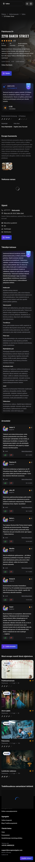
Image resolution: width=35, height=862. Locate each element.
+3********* (7, 210)
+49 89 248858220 (7, 845)
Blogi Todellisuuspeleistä (9, 823)
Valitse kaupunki (6, 820)
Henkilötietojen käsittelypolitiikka (11, 838)
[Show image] (7, 166)
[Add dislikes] (11, 455)
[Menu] (29, 3)
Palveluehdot (5, 835)
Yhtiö (3, 832)
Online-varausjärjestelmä (9, 811)
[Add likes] (5, 455)
